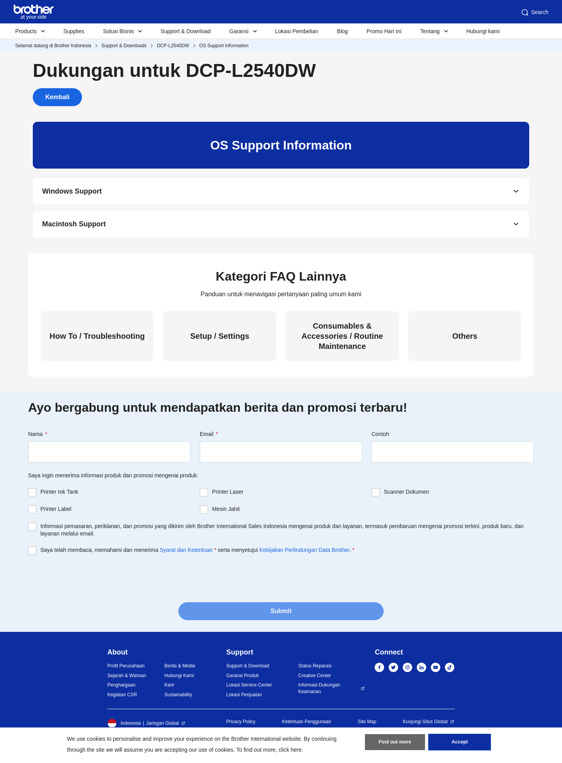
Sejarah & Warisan (126, 678)
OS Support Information (224, 45)
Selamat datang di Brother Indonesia (53, 45)
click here (290, 750)
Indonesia (124, 726)
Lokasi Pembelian (296, 31)
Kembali (57, 97)
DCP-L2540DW (173, 45)
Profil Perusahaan (125, 668)
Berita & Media (179, 668)
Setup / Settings (219, 338)
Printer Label (56, 512)
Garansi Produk (242, 678)
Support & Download (185, 31)
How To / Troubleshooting (97, 338)
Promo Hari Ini (383, 31)
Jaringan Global (162, 726)
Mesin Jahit (226, 512)
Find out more (395, 744)
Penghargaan (121, 687)
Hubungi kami (483, 31)
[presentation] (87, 580)
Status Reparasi (314, 668)
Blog (342, 31)
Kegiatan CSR (122, 697)
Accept (460, 744)
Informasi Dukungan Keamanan (319, 691)
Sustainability (178, 697)
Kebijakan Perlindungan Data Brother (304, 553)
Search (534, 12)
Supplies (73, 31)
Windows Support (72, 192)
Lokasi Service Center (249, 687)
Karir (169, 687)
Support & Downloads (124, 45)
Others (464, 338)
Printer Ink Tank (59, 494)
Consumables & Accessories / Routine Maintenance (342, 338)
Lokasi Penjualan (244, 697)
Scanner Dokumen (406, 494)
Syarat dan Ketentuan (186, 553)
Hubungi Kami (179, 678)
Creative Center (314, 678)
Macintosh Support (74, 226)
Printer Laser (228, 494)
